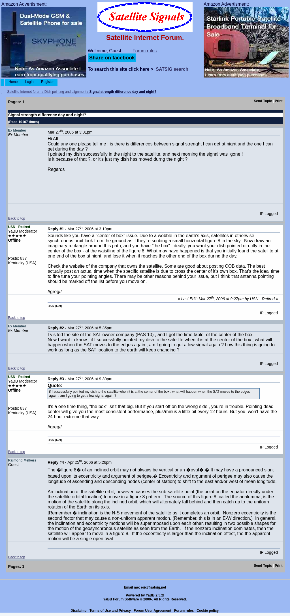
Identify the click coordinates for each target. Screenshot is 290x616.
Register (47, 82)
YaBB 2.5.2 (154, 595)
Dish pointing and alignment (65, 92)
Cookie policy (207, 611)
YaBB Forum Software (121, 599)
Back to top (16, 218)
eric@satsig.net (153, 587)
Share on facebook (112, 58)
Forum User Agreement (152, 611)
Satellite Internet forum (24, 92)
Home (13, 82)
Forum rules (145, 50)
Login (29, 82)
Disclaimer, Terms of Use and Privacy (101, 611)
